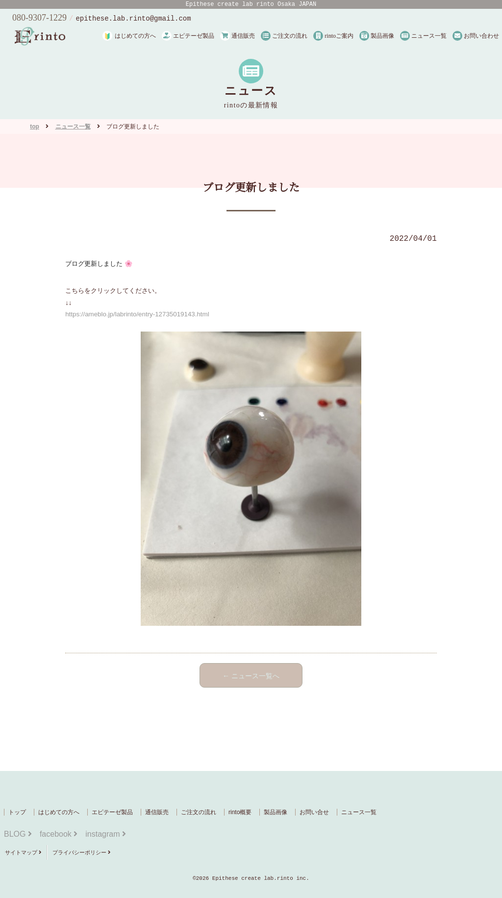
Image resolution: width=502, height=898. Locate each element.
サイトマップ (23, 852)
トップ (17, 812)
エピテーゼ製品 (188, 36)
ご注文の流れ (284, 36)
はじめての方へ (135, 35)
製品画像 (376, 36)
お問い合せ (314, 812)
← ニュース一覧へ (251, 675)
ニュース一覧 (423, 36)
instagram (105, 834)
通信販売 (237, 36)
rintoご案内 (333, 36)
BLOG (18, 834)
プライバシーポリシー (81, 852)
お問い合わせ (475, 36)
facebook (58, 834)
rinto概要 (239, 812)
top (34, 126)
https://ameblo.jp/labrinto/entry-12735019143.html (137, 314)
